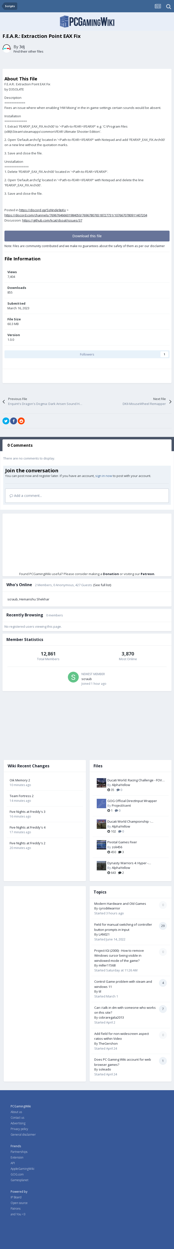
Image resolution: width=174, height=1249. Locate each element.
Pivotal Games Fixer (122, 842)
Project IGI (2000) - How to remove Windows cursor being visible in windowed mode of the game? (119, 955)
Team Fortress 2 (22, 796)
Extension (17, 1157)
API (13, 1163)
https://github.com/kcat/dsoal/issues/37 (52, 220)
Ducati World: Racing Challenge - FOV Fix (134, 780)
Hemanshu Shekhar (34, 599)
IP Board (16, 1197)
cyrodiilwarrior (109, 908)
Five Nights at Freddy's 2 (27, 843)
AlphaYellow (121, 785)
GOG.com (17, 1174)
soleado (105, 1069)
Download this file (87, 236)
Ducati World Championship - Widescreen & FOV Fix (129, 821)
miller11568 (107, 965)
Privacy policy (19, 1129)
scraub (12, 599)
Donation (111, 574)
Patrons (15, 1208)
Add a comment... (26, 495)
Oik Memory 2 (20, 780)
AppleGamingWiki (22, 1169)
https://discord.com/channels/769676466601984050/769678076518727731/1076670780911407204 (75, 215)
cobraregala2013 (111, 1017)
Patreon (147, 574)
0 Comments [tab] (20, 445)
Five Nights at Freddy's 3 (27, 811)
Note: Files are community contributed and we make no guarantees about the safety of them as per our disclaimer (84, 246)
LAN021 (104, 934)
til (100, 991)
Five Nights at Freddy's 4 (27, 827)
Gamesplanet (19, 1180)
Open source (19, 1203)
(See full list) (102, 585)
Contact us (17, 1117)
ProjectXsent (121, 805)
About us (16, 1112)
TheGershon (108, 1043)
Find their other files (28, 51)
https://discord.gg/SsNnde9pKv (42, 210)
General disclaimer (23, 1134)
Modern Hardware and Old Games (120, 903)
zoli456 (117, 847)
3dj (22, 46)
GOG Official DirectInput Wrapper (132, 801)
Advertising (18, 1123)
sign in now (103, 476)
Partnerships (19, 1152)
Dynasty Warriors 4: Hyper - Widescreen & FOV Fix (127, 863)
